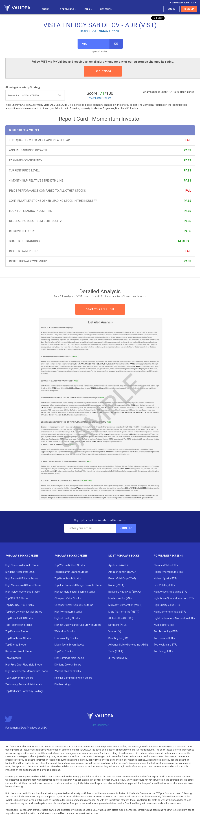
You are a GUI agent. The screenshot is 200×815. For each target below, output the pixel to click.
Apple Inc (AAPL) (118, 565)
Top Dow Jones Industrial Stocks (23, 611)
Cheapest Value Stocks (67, 598)
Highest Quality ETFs (165, 578)
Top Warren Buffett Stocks (69, 565)
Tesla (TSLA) (115, 651)
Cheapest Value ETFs (166, 565)
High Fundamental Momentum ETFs (174, 618)
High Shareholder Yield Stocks (22, 565)
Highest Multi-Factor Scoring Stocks (74, 591)
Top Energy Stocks (16, 644)
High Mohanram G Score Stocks (23, 585)
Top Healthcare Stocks (18, 638)
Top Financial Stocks (16, 631)
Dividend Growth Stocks (67, 664)
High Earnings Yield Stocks (69, 658)
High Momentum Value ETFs (170, 611)
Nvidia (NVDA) (116, 585)
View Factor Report (100, 98)
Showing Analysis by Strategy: (23, 87)
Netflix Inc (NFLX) (118, 624)
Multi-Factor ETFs (164, 624)
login (171, 9)
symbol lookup (100, 51)
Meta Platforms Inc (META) (123, 611)
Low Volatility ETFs (164, 585)
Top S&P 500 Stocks (16, 598)
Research (107, 9)
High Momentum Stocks (68, 611)
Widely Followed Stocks (67, 671)
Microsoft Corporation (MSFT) (125, 605)
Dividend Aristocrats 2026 (20, 571)
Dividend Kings (62, 684)
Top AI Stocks (13, 658)
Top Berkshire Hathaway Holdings (24, 691)
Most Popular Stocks (123, 555)
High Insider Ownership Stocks (22, 591)
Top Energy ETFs (163, 651)
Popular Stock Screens (21, 555)
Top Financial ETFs (164, 638)
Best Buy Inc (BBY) (118, 638)
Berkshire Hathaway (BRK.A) (124, 591)
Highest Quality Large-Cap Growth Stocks (77, 624)
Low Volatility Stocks (66, 638)
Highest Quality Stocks (67, 618)
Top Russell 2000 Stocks (19, 618)
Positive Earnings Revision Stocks (73, 677)
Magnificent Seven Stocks (69, 644)
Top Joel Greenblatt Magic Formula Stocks (78, 585)
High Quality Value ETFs (167, 605)
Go (116, 43)
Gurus (46, 9)
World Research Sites (183, 3)
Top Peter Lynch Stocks (67, 578)
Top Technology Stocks (18, 624)
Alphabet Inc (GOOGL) (120, 618)
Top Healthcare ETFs (165, 644)
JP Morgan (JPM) (118, 658)
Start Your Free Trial (100, 309)
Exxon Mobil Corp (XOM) (122, 578)
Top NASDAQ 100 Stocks (19, 605)
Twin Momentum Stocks (19, 677)
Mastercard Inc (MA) (120, 598)
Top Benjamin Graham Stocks (71, 571)
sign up (189, 9)
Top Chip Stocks (63, 651)
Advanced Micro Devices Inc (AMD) (128, 644)
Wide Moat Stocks (64, 631)
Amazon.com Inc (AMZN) (122, 571)
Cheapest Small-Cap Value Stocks (73, 605)
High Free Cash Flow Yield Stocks (24, 664)
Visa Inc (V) (114, 631)
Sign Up (126, 528)
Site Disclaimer (100, 725)
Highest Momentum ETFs (168, 571)
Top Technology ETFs (166, 631)
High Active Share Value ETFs (170, 591)
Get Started (103, 71)
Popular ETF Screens (168, 555)
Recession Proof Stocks (18, 651)
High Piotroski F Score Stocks (21, 578)
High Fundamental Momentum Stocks (27, 671)
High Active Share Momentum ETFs (174, 598)
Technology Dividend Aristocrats (23, 684)
